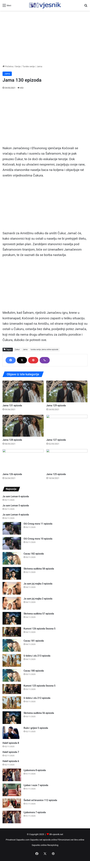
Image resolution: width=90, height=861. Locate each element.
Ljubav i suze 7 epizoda (36, 785)
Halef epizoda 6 (11, 761)
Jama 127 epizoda (56, 439)
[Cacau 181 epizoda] (12, 645)
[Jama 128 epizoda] (23, 426)
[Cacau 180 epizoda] (12, 675)
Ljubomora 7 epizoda (35, 812)
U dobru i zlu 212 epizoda (37, 698)
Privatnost (11, 839)
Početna (8, 66)
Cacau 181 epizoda (34, 640)
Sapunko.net (36, 839)
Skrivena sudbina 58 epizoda (39, 568)
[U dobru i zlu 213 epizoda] (12, 660)
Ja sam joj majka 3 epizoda (38, 583)
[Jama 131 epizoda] (23, 391)
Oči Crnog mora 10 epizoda (38, 538)
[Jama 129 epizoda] (66, 391)
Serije (17, 66)
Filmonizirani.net (66, 839)
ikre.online (79, 839)
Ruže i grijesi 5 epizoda (36, 728)
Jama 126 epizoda (12, 474)
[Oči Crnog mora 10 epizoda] (12, 543)
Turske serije (28, 66)
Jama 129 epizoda (56, 405)
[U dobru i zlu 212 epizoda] (12, 702)
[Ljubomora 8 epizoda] (12, 775)
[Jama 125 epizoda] (66, 460)
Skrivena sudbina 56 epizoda (39, 713)
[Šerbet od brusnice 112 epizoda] (12, 803)
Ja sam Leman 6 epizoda (16, 496)
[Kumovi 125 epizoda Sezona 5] (12, 689)
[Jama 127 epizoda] (66, 426)
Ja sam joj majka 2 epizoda (38, 598)
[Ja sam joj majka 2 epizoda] (12, 603)
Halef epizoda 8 (11, 743)
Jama (39, 66)
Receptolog (52, 845)
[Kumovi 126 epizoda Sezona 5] (12, 632)
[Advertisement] (45, 37)
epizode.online (50, 839)
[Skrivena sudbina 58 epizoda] (12, 573)
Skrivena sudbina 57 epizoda (39, 613)
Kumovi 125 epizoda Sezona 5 (39, 685)
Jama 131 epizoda (12, 405)
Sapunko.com (23, 839)
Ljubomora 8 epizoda (35, 770)
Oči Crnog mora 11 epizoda (38, 523)
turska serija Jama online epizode (44, 349)
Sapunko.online (39, 845)
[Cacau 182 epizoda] (12, 558)
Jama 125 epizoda (56, 474)
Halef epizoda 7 (11, 752)
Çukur (17, 349)
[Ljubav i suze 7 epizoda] (12, 790)
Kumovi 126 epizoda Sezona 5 (39, 628)
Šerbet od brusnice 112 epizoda (40, 800)
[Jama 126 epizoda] (23, 460)
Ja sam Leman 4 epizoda (16, 514)
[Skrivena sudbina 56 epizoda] (12, 717)
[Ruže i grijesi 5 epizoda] (12, 732)
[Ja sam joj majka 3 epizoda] (12, 588)
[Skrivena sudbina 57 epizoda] (12, 618)
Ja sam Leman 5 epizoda (16, 505)
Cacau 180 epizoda (34, 670)
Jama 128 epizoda (12, 439)
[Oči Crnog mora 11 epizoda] (12, 528)
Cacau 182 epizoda (34, 553)
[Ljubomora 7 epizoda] (12, 817)
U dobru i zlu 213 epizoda (37, 655)
